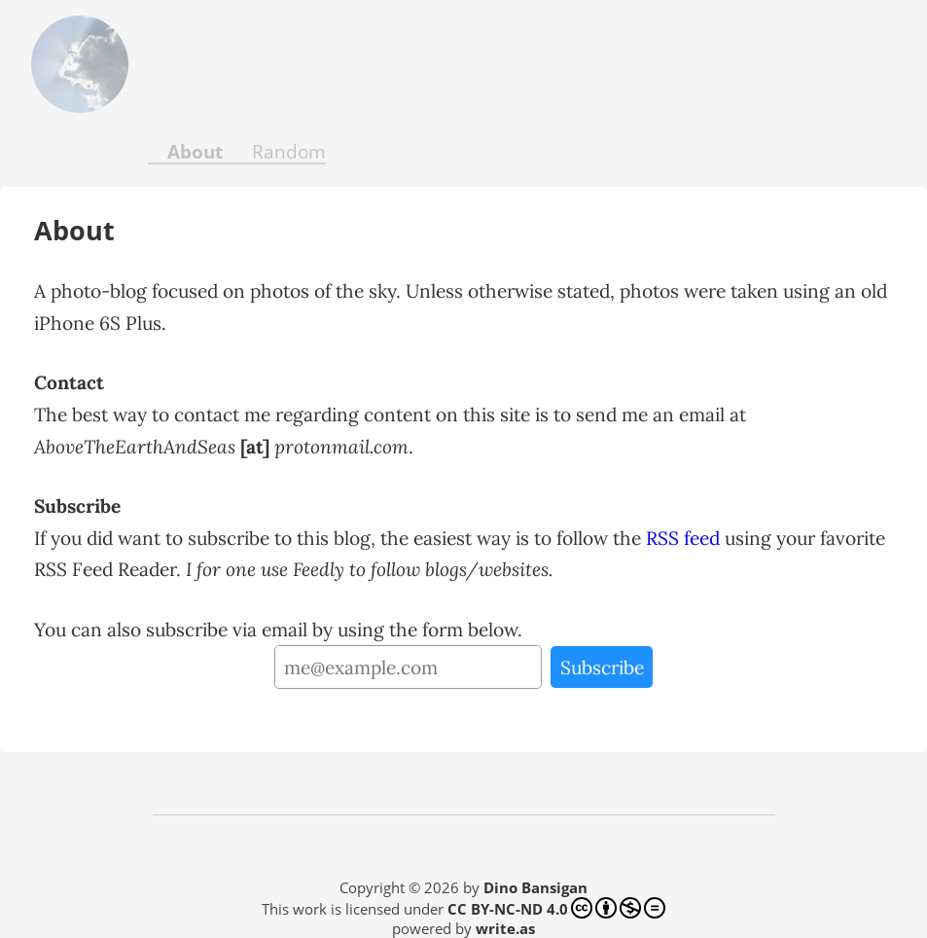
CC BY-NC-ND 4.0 (556, 908)
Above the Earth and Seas (67, 64)
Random (289, 151)
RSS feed (683, 538)
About (195, 151)
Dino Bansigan (535, 887)
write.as (505, 928)
